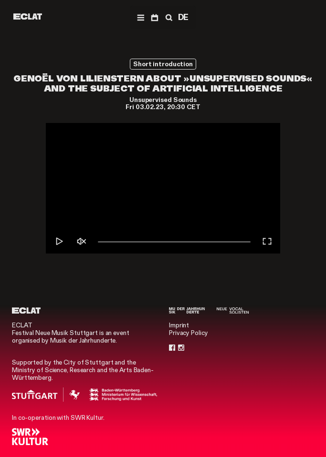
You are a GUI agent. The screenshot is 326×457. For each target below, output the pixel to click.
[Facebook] (172, 348)
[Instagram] (181, 348)
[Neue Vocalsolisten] (233, 310)
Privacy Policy (188, 332)
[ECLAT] (27, 16)
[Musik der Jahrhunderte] (187, 310)
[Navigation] (140, 17)
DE (183, 17)
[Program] (154, 17)
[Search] (168, 17)
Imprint (179, 325)
